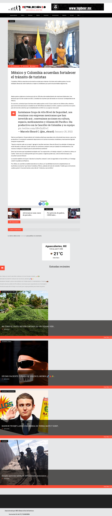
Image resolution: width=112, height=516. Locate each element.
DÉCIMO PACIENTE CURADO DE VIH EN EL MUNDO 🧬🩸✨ (17, 279)
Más (14, 291)
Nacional (12, 21)
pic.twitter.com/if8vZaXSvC (33, 128)
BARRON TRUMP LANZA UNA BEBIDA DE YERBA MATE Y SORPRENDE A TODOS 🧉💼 (24, 281)
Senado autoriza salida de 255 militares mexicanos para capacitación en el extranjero (23, 284)
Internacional (11, 391)
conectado (23, 235)
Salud (9, 341)
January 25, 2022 (64, 131)
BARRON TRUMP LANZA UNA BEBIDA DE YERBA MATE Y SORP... (30, 426)
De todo (10, 291)
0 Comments (16, 66)
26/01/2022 (26, 66)
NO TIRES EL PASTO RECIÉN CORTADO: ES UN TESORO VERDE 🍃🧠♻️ (20, 276)
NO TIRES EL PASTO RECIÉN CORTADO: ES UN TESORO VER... (28, 326)
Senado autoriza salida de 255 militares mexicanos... (25, 476)
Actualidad (4, 291)
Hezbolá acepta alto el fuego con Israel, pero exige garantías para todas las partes (22, 286)
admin (33, 66)
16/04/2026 (6, 329)
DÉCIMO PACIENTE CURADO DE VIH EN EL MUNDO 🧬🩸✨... (28, 376)
